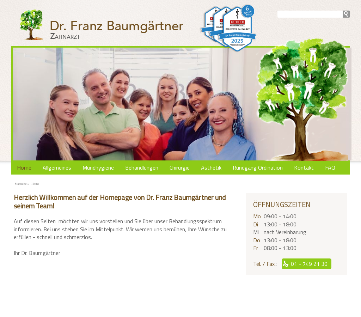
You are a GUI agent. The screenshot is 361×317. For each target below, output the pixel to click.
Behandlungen (141, 167)
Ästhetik (211, 167)
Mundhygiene (98, 167)
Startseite (21, 183)
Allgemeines (57, 167)
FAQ (330, 167)
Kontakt (304, 167)
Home (24, 167)
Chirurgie (180, 167)
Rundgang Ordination (258, 167)
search (346, 14)
